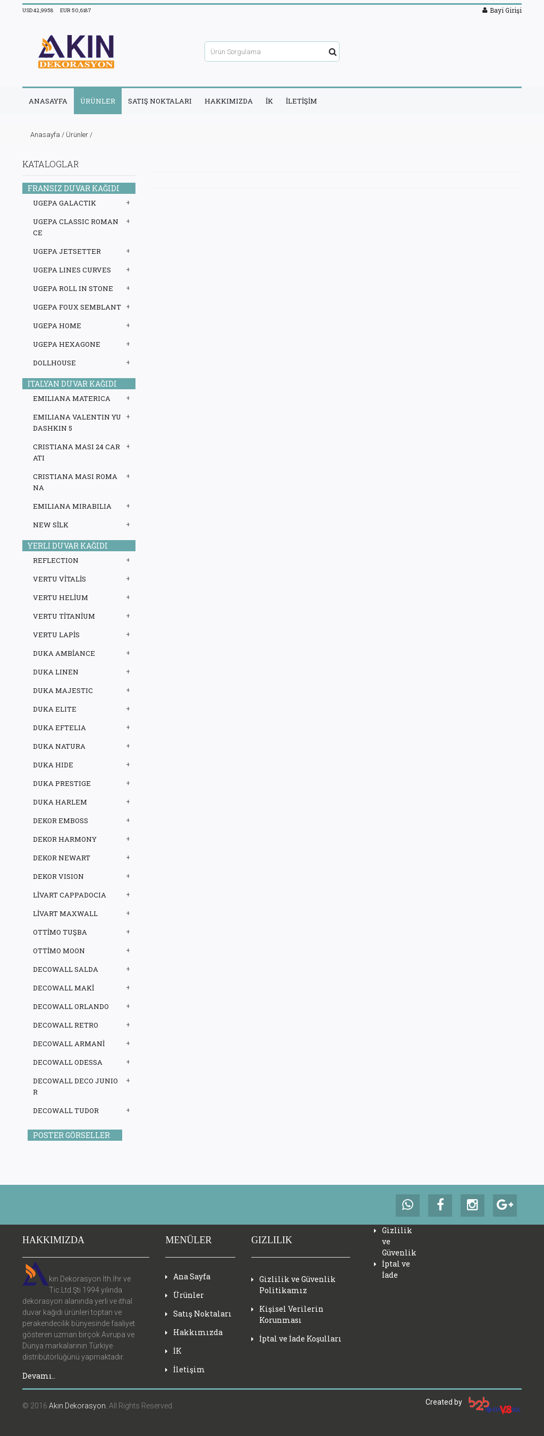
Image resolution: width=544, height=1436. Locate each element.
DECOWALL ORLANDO (71, 1006)
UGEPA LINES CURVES (72, 270)
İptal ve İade (392, 1269)
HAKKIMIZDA (229, 101)
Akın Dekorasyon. (78, 1405)
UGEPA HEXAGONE (66, 344)
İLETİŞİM (301, 101)
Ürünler (77, 135)
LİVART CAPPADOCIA (69, 895)
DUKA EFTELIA (59, 727)
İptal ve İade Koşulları (296, 1339)
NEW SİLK (51, 524)
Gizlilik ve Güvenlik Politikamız (293, 1284)
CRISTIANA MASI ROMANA (75, 482)
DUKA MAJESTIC (63, 690)
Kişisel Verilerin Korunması (287, 1314)
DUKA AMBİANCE (64, 653)
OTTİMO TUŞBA (60, 932)
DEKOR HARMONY (65, 839)
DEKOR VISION (58, 876)
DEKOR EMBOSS (60, 820)
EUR (75, 10)
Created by (474, 1402)
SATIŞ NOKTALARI (160, 101)
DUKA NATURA (59, 746)
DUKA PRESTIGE (62, 783)
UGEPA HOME (57, 325)
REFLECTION (56, 560)
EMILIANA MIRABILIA (72, 506)
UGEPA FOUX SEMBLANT (77, 307)
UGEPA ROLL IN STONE (73, 288)
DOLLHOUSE (54, 362)
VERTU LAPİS (56, 634)
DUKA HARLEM (60, 802)
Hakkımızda (194, 1332)
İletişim (185, 1369)
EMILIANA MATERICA (71, 398)
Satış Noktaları (198, 1314)
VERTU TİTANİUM (64, 616)
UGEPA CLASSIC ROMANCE (75, 227)
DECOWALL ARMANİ (69, 1043)
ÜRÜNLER (97, 101)
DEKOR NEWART (61, 857)
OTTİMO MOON (59, 950)
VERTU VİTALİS (59, 579)
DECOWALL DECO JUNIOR (75, 1086)
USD (37, 10)
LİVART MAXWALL (65, 913)
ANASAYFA (48, 101)
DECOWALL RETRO (65, 1025)
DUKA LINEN (56, 672)
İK (269, 101)
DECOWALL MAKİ (63, 988)
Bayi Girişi (502, 10)
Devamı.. (38, 1376)
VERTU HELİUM (60, 597)
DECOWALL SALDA (65, 969)
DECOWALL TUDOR (66, 1110)
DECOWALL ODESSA (68, 1062)
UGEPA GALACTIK (64, 203)
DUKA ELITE (54, 709)
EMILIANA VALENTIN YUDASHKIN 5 (77, 422)
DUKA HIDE (53, 765)
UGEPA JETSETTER (67, 251)
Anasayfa (45, 135)
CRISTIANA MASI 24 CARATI (76, 452)
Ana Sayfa (187, 1276)
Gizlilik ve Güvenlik (395, 1241)
